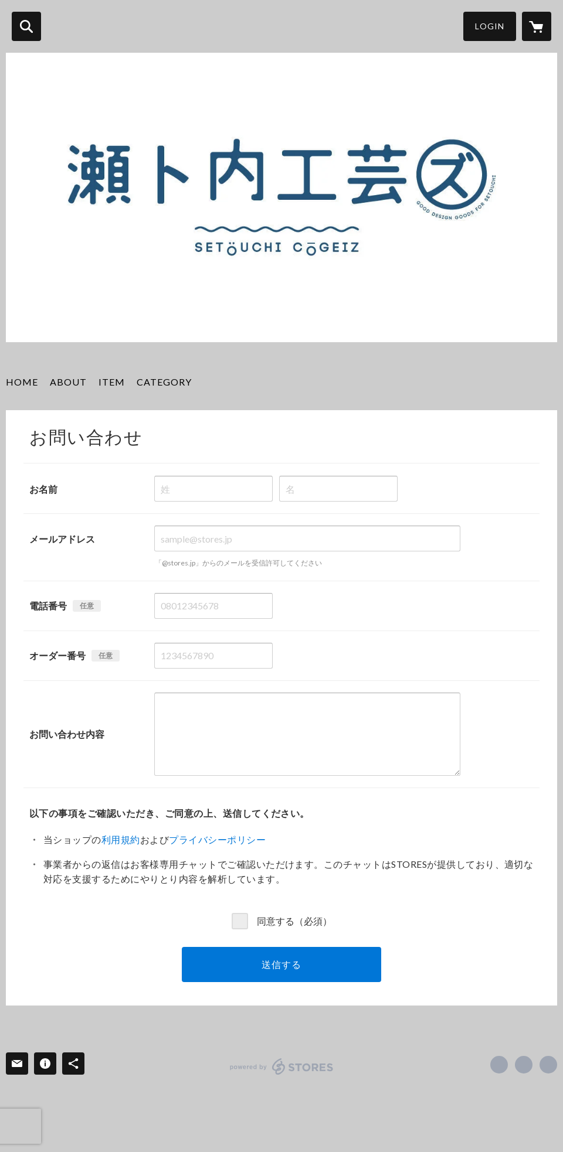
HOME (22, 381)
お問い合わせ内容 (66, 733)
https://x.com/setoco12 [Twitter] (524, 1064)
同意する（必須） (294, 920)
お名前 (43, 489)
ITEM (112, 381)
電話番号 (48, 605)
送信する (281, 964)
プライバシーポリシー (217, 839)
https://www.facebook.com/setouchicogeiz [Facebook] (499, 1064)
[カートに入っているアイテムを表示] (536, 26)
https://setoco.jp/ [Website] (548, 1064)
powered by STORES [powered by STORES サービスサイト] (282, 1066)
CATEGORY (164, 381)
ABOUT (68, 381)
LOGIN (489, 26)
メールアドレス (62, 538)
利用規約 (120, 839)
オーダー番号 (57, 655)
